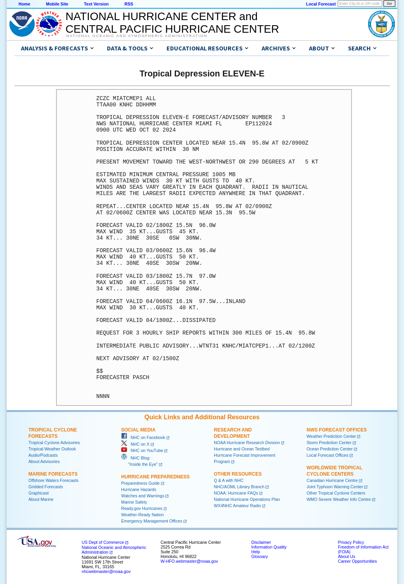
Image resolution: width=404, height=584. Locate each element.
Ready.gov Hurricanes (142, 508)
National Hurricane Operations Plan (247, 499)
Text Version (96, 4)
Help (255, 551)
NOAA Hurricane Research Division (247, 442)
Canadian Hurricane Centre (332, 480)
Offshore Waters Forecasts (53, 480)
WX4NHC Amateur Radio (237, 505)
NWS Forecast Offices (337, 430)
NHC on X (135, 444)
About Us (346, 556)
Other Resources (238, 474)
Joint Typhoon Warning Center (335, 486)
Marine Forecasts (53, 474)
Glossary (259, 556)
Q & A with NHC (228, 480)
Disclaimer (261, 542)
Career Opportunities (357, 561)
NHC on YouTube (142, 450)
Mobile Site (57, 4)
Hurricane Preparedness (155, 477)
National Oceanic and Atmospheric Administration (136, 36)
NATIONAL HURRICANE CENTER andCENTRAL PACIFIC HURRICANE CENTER (172, 22)
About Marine (40, 499)
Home (24, 4)
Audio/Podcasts (43, 455)
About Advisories (44, 461)
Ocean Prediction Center (330, 448)
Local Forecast (321, 4)
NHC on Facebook (143, 437)
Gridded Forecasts (45, 486)
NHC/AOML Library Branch (239, 486)
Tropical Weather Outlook (52, 448)
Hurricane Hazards (138, 489)
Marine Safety (134, 502)
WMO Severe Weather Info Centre (339, 499)
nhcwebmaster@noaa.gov (106, 571)
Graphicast (38, 493)
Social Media (138, 430)
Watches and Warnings (142, 495)
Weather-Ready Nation (142, 514)
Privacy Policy (351, 542)
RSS (128, 4)
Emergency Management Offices (151, 521)
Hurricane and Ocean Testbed (241, 448)
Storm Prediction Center (329, 442)
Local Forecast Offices (327, 455)
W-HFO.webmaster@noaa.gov (189, 561)
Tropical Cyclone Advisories (54, 442)
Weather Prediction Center (331, 436)
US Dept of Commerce (103, 542)
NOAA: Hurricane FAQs (236, 493)
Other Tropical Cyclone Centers (336, 493)
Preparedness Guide (140, 483)
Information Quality (268, 547)
